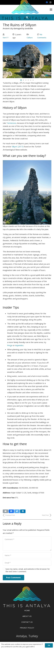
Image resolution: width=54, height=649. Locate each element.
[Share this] (11, 511)
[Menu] (51, 10)
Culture (30, 37)
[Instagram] (50, 2)
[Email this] (5, 511)
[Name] (27, 555)
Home (27, 610)
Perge (9, 345)
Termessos (11, 123)
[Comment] (27, 543)
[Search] (27, 17)
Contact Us (27, 622)
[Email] (27, 563)
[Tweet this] (17, 511)
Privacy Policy (27, 628)
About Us (27, 616)
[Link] (27, 597)
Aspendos (19, 345)
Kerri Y (5, 37)
